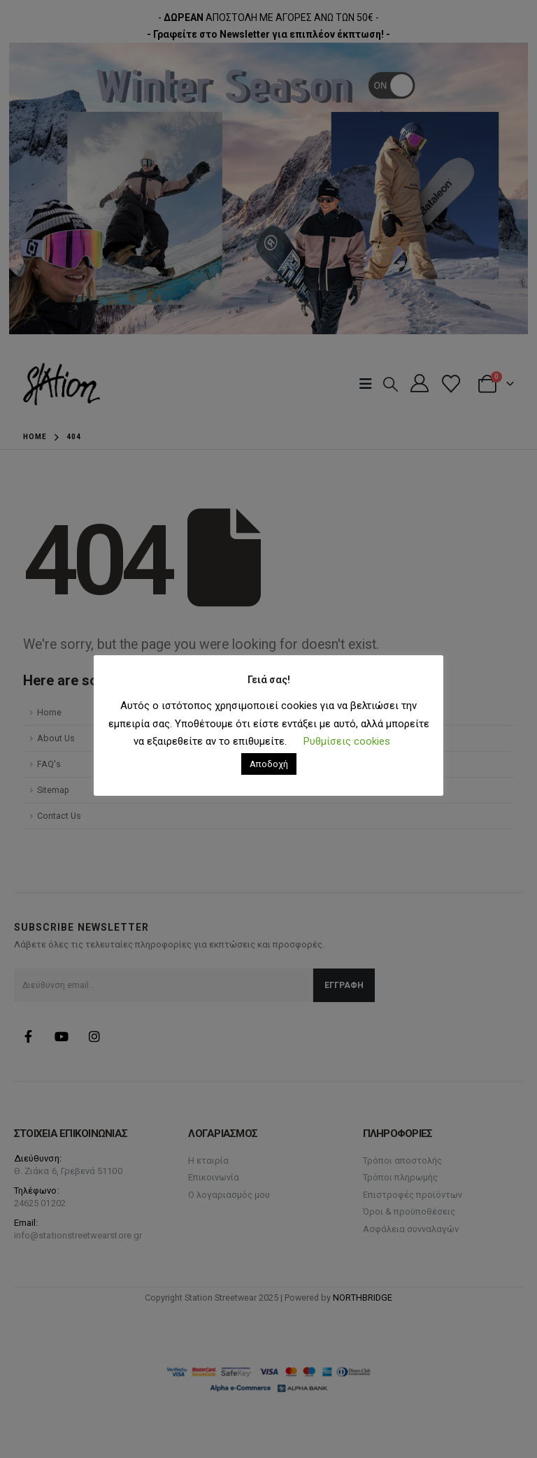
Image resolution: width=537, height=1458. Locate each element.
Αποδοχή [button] (269, 764)
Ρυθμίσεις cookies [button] (346, 741)
